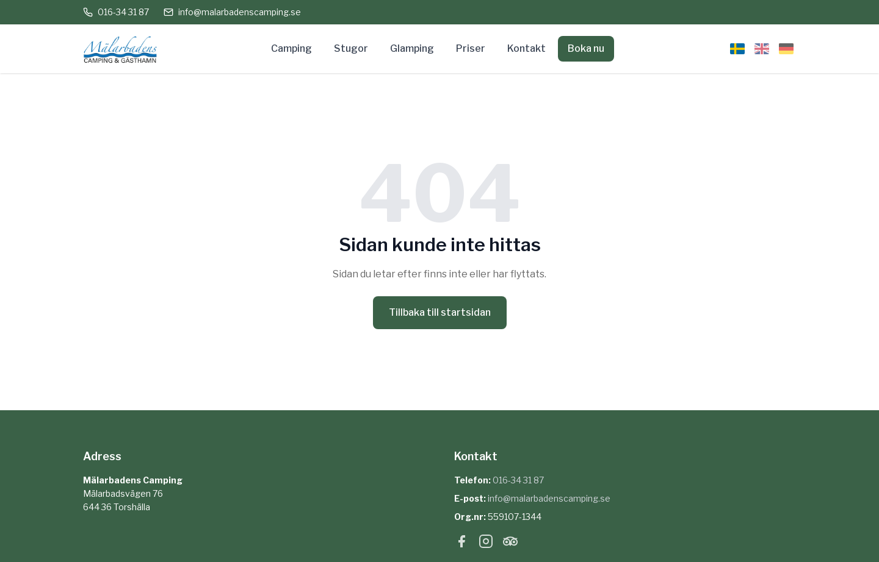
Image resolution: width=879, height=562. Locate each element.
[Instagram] (486, 543)
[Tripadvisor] (510, 543)
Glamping (412, 48)
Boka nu (586, 48)
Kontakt (526, 48)
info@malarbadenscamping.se (232, 12)
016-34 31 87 (116, 12)
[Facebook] (461, 543)
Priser (470, 48)
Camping (291, 48)
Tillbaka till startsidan (440, 312)
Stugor (351, 48)
